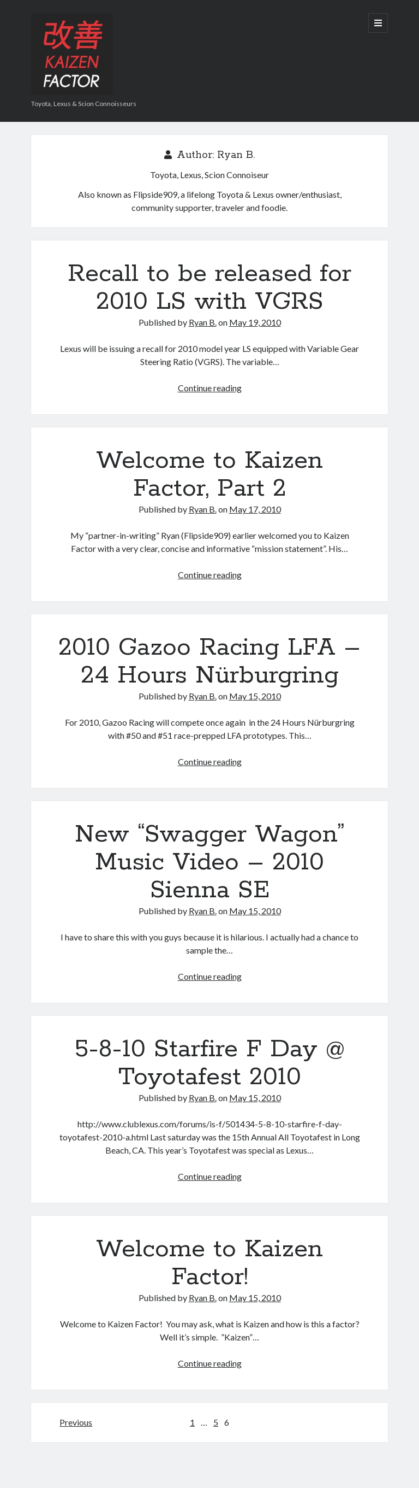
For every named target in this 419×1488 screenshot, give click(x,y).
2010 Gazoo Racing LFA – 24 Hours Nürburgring (209, 661)
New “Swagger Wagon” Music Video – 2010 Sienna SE (209, 862)
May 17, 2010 (255, 509)
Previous (75, 1422)
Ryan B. (203, 322)
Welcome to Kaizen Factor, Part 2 (209, 474)
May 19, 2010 (255, 322)
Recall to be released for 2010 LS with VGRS (209, 287)
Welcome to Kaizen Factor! (209, 1263)
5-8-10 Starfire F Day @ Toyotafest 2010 (210, 1063)
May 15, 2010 (255, 696)
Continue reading (210, 388)
